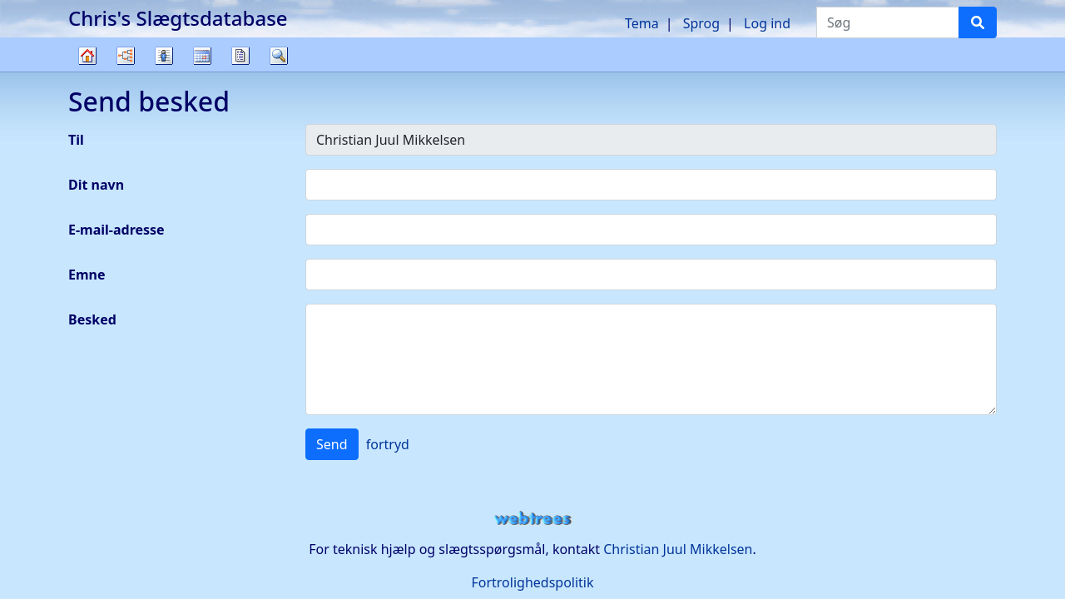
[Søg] (977, 22)
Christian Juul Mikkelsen (677, 549)
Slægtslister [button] (164, 56)
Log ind (767, 23)
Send (332, 444)
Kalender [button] (202, 56)
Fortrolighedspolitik (532, 582)
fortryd (387, 444)
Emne (87, 274)
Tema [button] (642, 23)
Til (76, 140)
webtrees (532, 518)
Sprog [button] (701, 23)
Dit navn (96, 185)
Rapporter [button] (240, 56)
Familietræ (87, 71)
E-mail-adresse (116, 229)
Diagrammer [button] (125, 56)
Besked (92, 319)
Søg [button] (279, 56)
